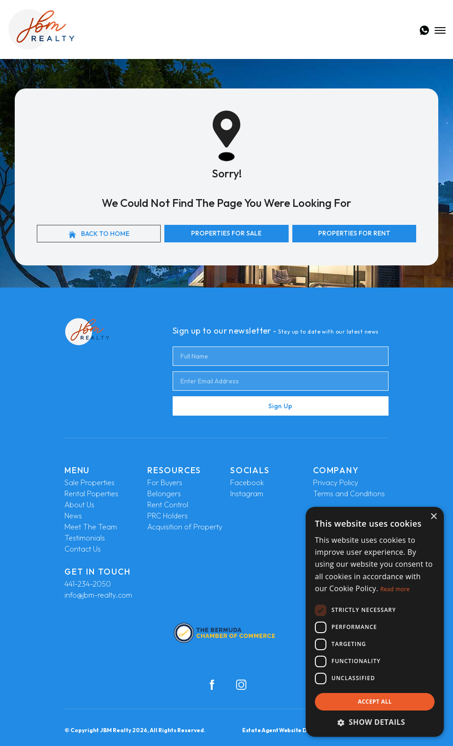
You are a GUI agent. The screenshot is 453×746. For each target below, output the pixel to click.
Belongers (164, 493)
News (73, 515)
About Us (79, 504)
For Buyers (164, 482)
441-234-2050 (87, 583)
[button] (375, 722)
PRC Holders (167, 515)
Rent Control (167, 504)
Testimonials (84, 537)
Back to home (99, 233)
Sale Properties (89, 482)
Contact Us (82, 548)
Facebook (247, 482)
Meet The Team (90, 526)
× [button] (433, 516)
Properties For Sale (226, 233)
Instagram (246, 493)
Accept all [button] (375, 701)
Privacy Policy (335, 482)
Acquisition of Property (184, 526)
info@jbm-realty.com (98, 594)
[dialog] (375, 622)
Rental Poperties (91, 493)
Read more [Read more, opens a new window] (395, 589)
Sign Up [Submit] (280, 406)
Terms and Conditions (349, 493)
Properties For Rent (354, 233)
